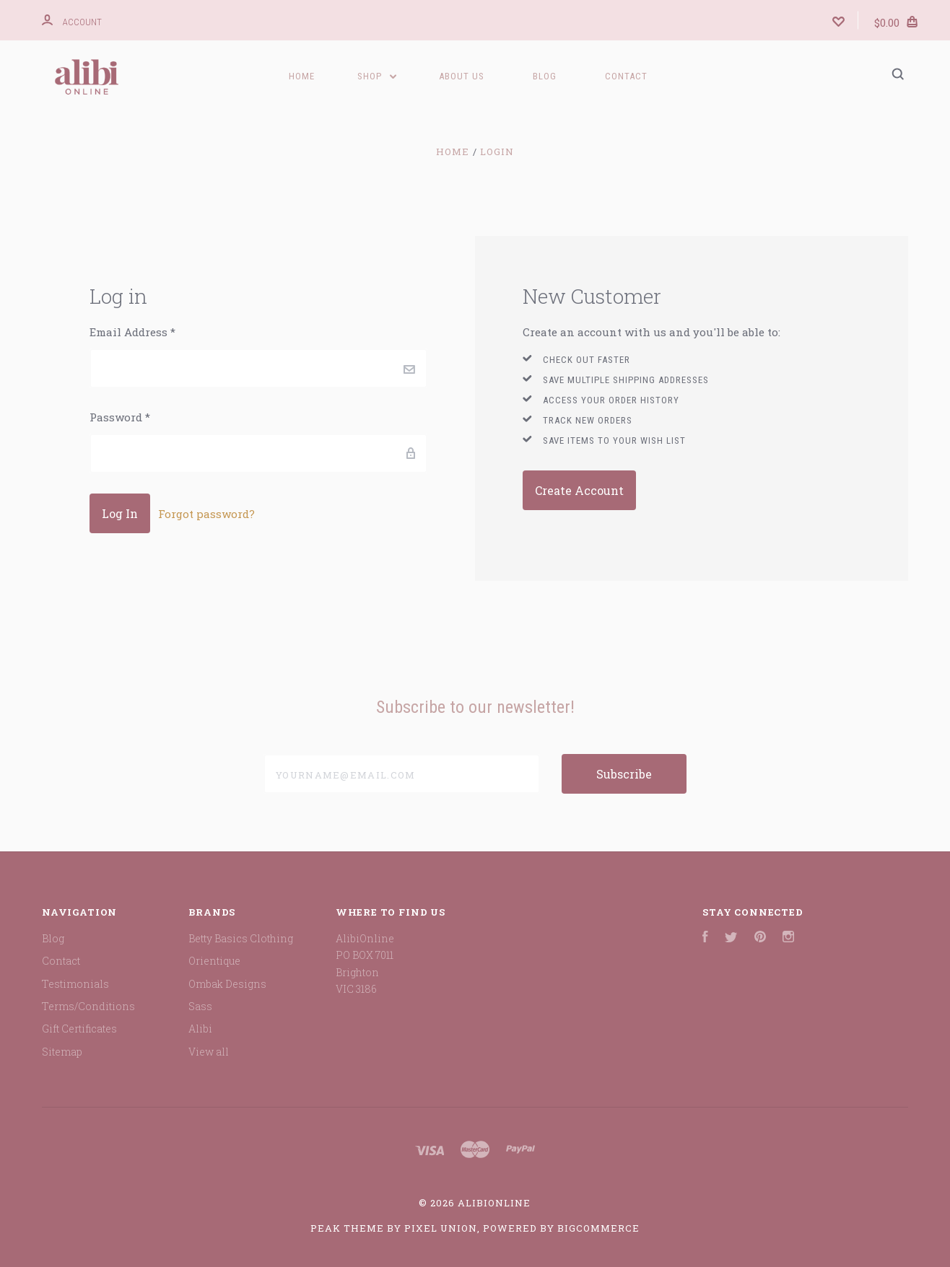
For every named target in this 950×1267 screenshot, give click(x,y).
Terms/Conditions (88, 1006)
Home (302, 76)
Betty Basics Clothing (240, 938)
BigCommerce (598, 1228)
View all (208, 1051)
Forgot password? (206, 514)
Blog (545, 76)
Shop (376, 76)
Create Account (579, 490)
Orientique (214, 961)
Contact (626, 76)
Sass (200, 1006)
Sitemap (62, 1051)
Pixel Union (440, 1228)
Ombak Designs (227, 984)
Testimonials (75, 984)
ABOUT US (461, 76)
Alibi (200, 1028)
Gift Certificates (79, 1028)
